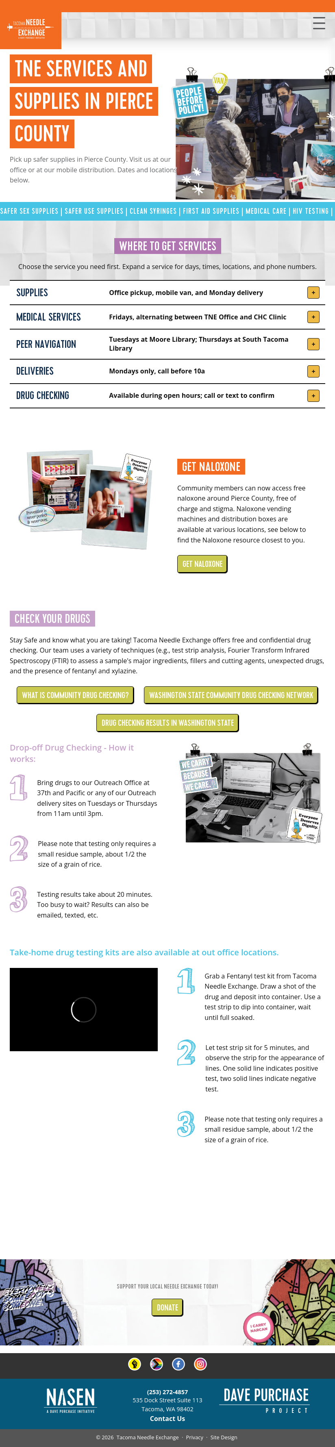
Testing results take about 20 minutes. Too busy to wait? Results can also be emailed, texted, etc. (94, 905)
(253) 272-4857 (167, 1392)
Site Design (224, 1437)
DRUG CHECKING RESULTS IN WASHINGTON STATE (168, 723)
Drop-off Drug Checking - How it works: (72, 753)
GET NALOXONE (211, 467)
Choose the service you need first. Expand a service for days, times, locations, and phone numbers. (167, 266)
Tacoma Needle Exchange (148, 1437)
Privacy (194, 1437)
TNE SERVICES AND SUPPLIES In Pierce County (84, 101)
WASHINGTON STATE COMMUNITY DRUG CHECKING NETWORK (231, 695)
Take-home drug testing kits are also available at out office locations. (144, 952)
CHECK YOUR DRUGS (52, 619)
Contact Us (167, 1418)
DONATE (167, 1307)
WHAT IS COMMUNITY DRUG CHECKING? (75, 695)
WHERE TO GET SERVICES (167, 246)
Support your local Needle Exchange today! (167, 1286)
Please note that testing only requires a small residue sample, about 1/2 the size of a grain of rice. (97, 854)
